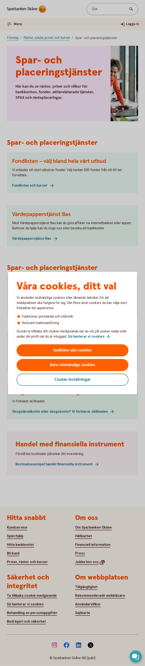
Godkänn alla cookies (72, 350)
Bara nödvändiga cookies (72, 365)
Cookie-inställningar (72, 379)
